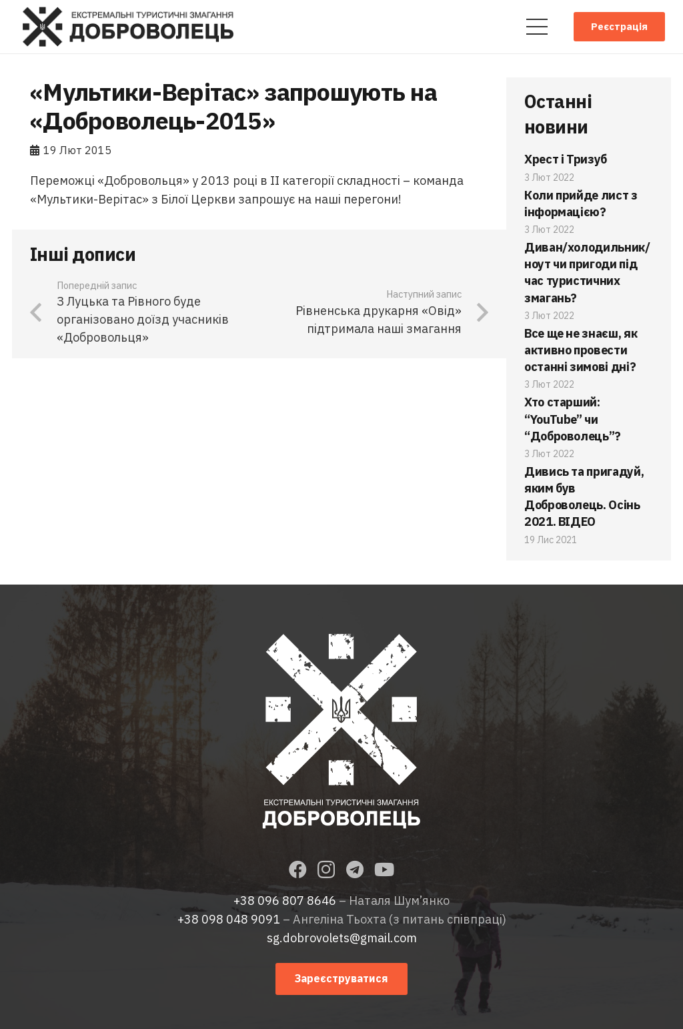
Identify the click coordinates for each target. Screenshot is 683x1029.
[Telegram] (355, 869)
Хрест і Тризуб (565, 159)
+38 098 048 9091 (228, 919)
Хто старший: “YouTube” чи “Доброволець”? (572, 418)
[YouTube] (384, 869)
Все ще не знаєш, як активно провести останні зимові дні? (580, 350)
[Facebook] (298, 869)
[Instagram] (326, 870)
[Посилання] (128, 26)
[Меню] (536, 26)
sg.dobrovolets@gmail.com (342, 938)
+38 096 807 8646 (284, 900)
